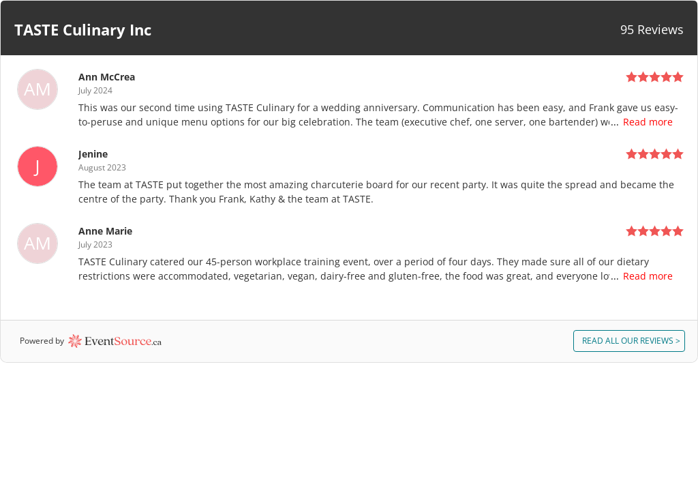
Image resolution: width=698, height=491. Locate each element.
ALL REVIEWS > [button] (631, 340)
